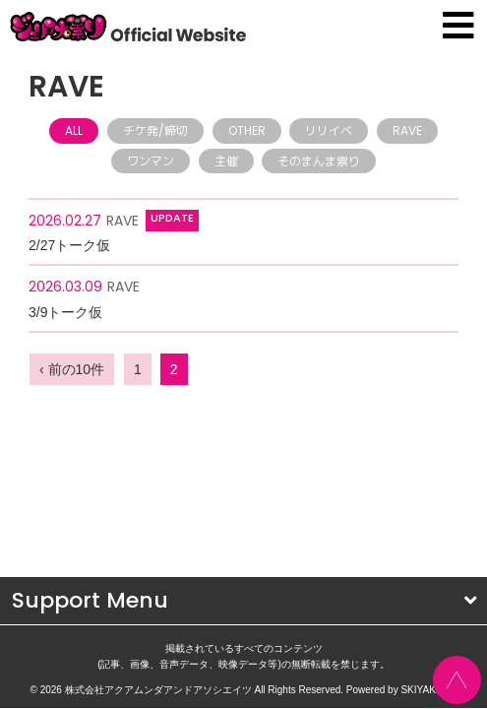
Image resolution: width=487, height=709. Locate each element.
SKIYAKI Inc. (428, 578)
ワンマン (150, 161)
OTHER (247, 130)
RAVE (407, 130)
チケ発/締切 (155, 130)
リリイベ (328, 130)
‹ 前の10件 (71, 369)
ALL (74, 130)
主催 (226, 161)
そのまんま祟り (318, 161)
